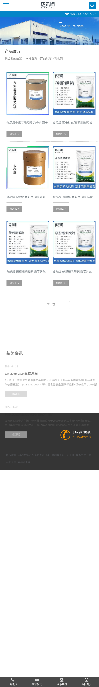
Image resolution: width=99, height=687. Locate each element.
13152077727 (87, 14)
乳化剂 (62, 58)
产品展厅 (49, 58)
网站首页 (35, 58)
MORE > (18, 134)
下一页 (54, 304)
